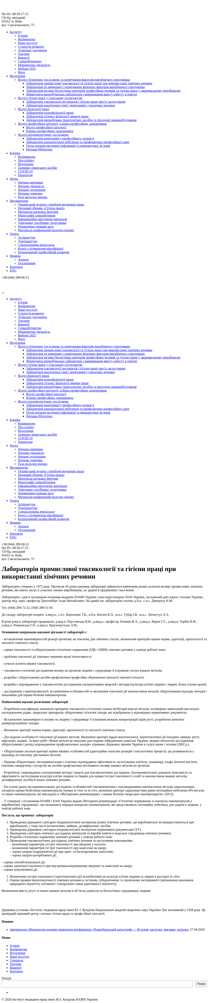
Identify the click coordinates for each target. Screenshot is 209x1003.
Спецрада (16, 960)
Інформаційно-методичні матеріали (42, 219)
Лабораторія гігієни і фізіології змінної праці (57, 116)
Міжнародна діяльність (34, 65)
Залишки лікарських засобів (37, 167)
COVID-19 (25, 171)
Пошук (6, 978)
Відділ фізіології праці (33, 109)
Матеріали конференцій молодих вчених (46, 230)
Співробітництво (29, 61)
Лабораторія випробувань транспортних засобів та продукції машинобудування (81, 120)
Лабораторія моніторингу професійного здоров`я (60, 138)
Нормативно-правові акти (35, 226)
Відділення (17, 76)
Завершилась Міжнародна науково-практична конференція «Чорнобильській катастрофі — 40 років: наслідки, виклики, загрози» (99, 929)
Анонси (23, 259)
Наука (14, 178)
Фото (21, 72)
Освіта (14, 234)
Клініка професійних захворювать (49, 131)
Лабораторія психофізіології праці (49, 112)
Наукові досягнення (32, 190)
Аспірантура (26, 237)
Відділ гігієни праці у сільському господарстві (50, 98)
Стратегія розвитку (31, 46)
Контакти (16, 267)
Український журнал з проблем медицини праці (51, 204)
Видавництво (19, 201)
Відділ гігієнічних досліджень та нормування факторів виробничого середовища (74, 79)
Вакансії (24, 57)
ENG (13, 270)
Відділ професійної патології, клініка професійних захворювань (62, 123)
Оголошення (26, 263)
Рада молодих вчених (33, 197)
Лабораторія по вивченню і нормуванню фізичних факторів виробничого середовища (85, 87)
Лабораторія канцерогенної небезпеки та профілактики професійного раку (78, 142)
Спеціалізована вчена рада (36, 245)
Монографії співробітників (36, 215)
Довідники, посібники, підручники (42, 223)
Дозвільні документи (32, 50)
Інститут (16, 32)
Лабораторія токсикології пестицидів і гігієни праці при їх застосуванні (76, 101)
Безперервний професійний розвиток (43, 252)
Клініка (15, 153)
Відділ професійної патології (46, 127)
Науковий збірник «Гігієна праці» (41, 208)
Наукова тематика (30, 193)
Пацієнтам (25, 175)
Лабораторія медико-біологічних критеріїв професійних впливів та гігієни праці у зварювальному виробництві (103, 90)
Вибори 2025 (27, 68)
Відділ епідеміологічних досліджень (43, 134)
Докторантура (27, 241)
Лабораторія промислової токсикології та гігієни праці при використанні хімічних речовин (89, 83)
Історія (23, 35)
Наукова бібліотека (39, 149)
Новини (15, 256)
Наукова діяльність (31, 186)
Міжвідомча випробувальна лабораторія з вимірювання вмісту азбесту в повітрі (81, 94)
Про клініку (26, 160)
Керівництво (26, 39)
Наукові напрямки (30, 182)
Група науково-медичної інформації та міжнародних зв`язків (68, 145)
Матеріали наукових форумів (38, 212)
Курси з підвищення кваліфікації (40, 248)
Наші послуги (27, 43)
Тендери (24, 54)
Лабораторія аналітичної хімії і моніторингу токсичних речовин (70, 105)
